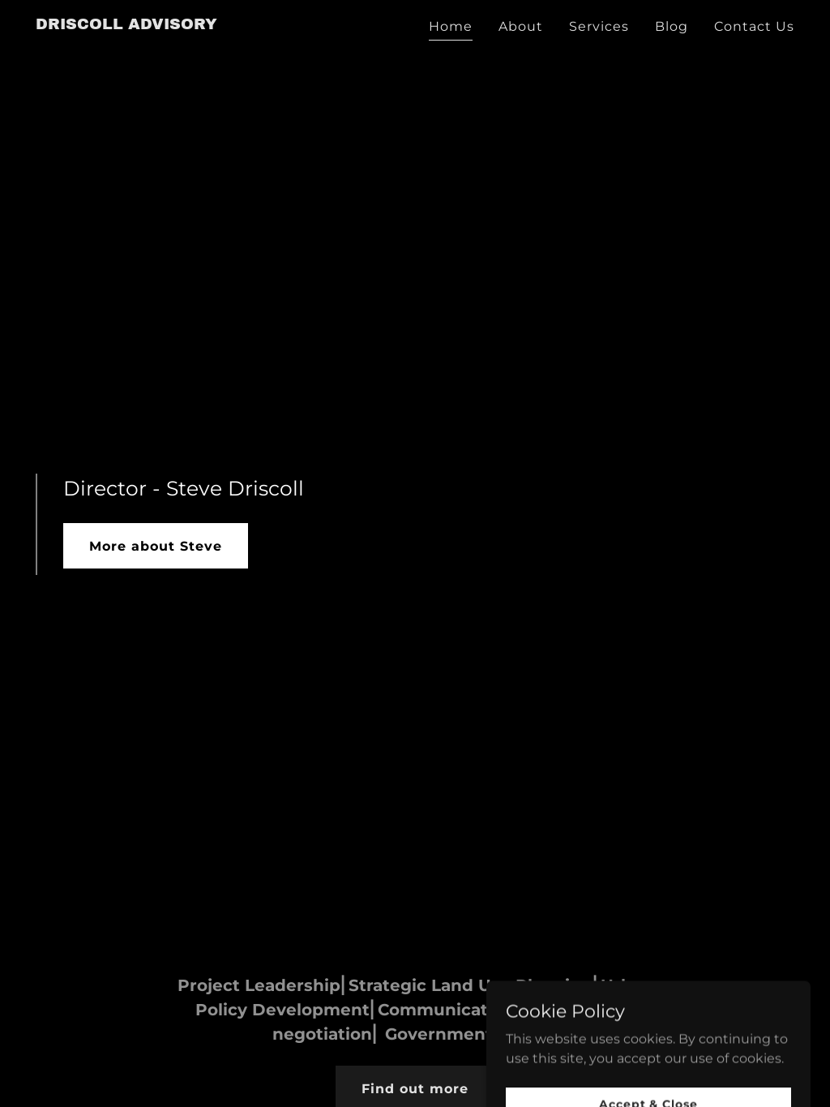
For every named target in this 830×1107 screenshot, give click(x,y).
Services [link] (599, 26)
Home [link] (451, 26)
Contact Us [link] (754, 26)
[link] (126, 24)
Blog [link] (671, 26)
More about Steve (155, 546)
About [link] (520, 26)
